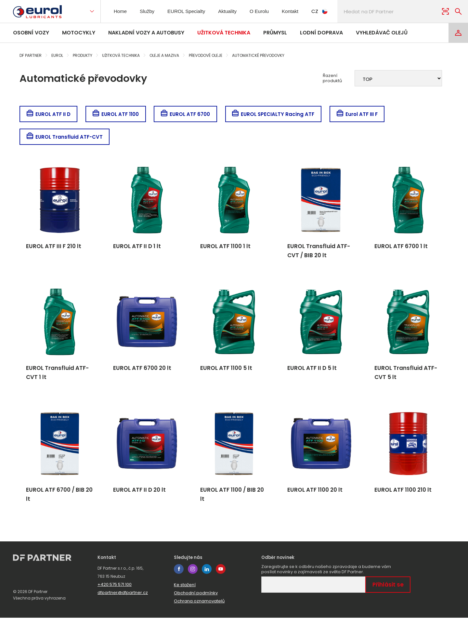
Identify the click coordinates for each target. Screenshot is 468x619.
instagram (193, 570)
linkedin (207, 570)
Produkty (82, 55)
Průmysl (275, 32)
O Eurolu (263, 11)
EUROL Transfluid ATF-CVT (65, 136)
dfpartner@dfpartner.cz (123, 594)
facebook (179, 570)
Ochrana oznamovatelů (199, 602)
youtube (221, 570)
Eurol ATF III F (360, 114)
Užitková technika (223, 32)
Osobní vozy (31, 32)
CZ (326, 11)
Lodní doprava (321, 32)
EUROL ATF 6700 (187, 114)
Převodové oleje (205, 55)
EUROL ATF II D (49, 114)
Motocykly (78, 32)
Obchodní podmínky (196, 594)
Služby (148, 11)
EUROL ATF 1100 (116, 114)
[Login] (458, 33)
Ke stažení (185, 586)
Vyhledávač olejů (382, 32)
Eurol (57, 55)
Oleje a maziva (164, 55)
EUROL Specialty (188, 11)
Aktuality (230, 11)
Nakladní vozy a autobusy (146, 32)
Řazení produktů (332, 78)
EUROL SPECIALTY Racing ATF (275, 114)
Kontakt (296, 11)
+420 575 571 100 (115, 586)
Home (121, 11)
